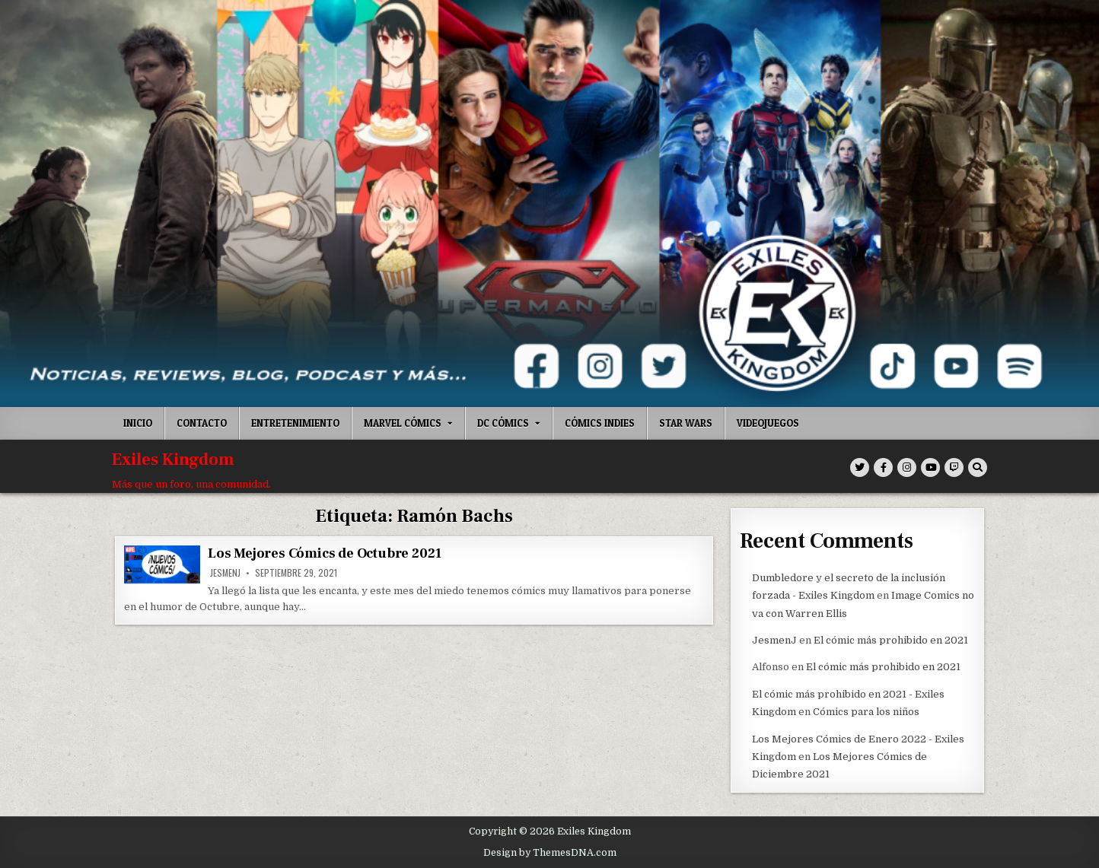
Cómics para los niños (866, 711)
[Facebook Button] (883, 467)
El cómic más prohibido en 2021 (891, 639)
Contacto (202, 423)
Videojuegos (768, 423)
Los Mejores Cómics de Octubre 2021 (324, 553)
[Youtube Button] (930, 467)
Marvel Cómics (402, 423)
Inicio (137, 423)
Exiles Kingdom (173, 459)
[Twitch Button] (954, 467)
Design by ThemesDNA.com (549, 851)
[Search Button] (977, 467)
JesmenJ (225, 572)
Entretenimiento (295, 423)
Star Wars (685, 423)
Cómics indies (600, 423)
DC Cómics (503, 423)
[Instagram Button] (906, 467)
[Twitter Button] (859, 467)
